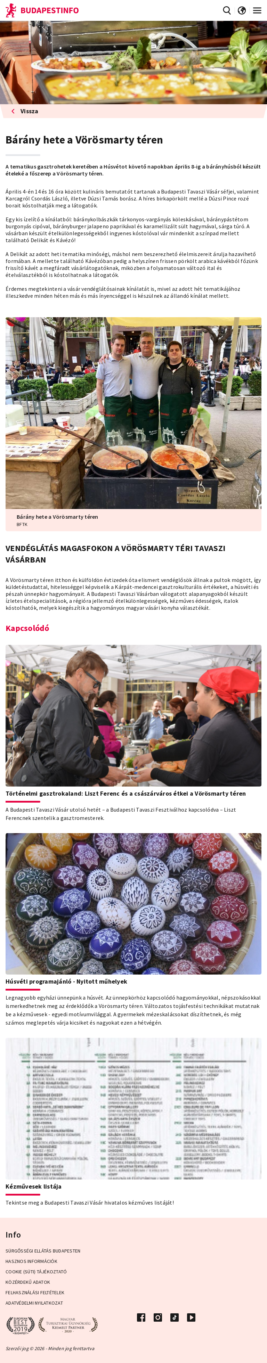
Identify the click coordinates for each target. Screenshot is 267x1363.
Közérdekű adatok (28, 1282)
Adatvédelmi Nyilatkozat (34, 1303)
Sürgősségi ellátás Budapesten (43, 1251)
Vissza (24, 111)
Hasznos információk (31, 1261)
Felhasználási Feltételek (35, 1292)
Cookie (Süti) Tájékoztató (36, 1271)
